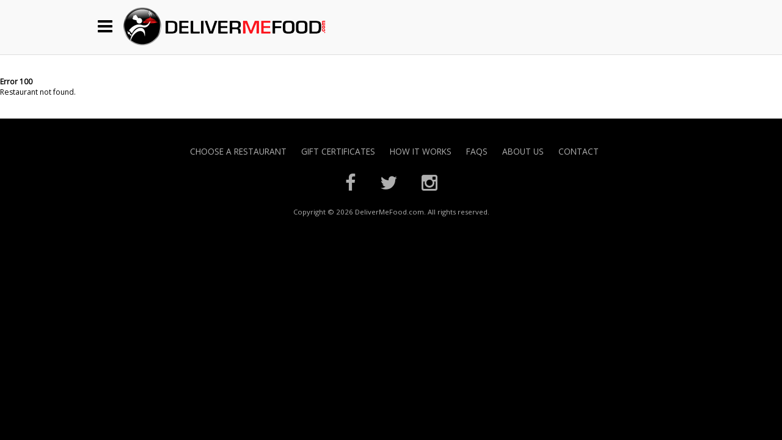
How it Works (420, 151)
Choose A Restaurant (238, 151)
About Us (523, 151)
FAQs (477, 151)
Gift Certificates (338, 151)
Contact (578, 151)
